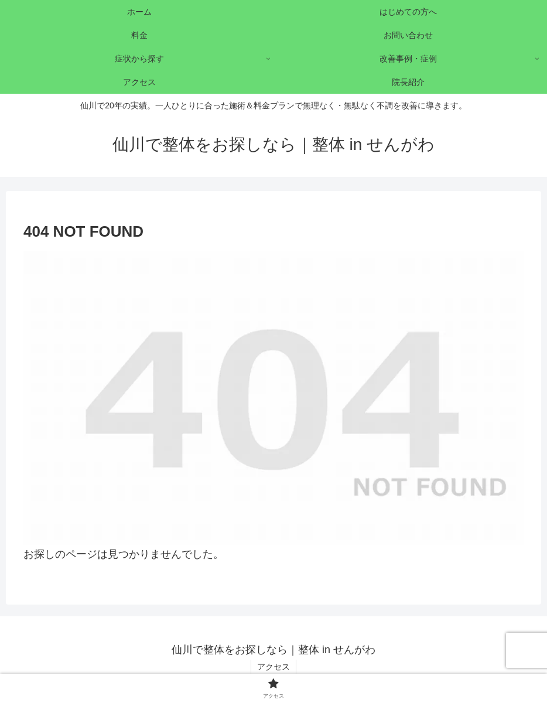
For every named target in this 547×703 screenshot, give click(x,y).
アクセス (273, 666)
